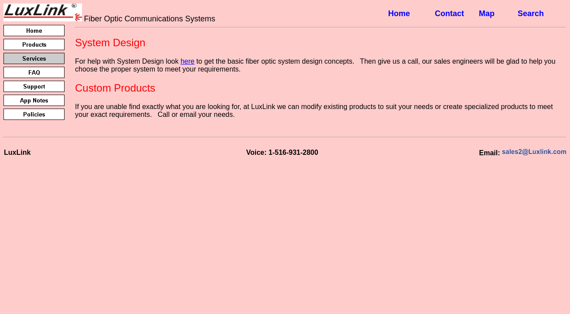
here (188, 61)
